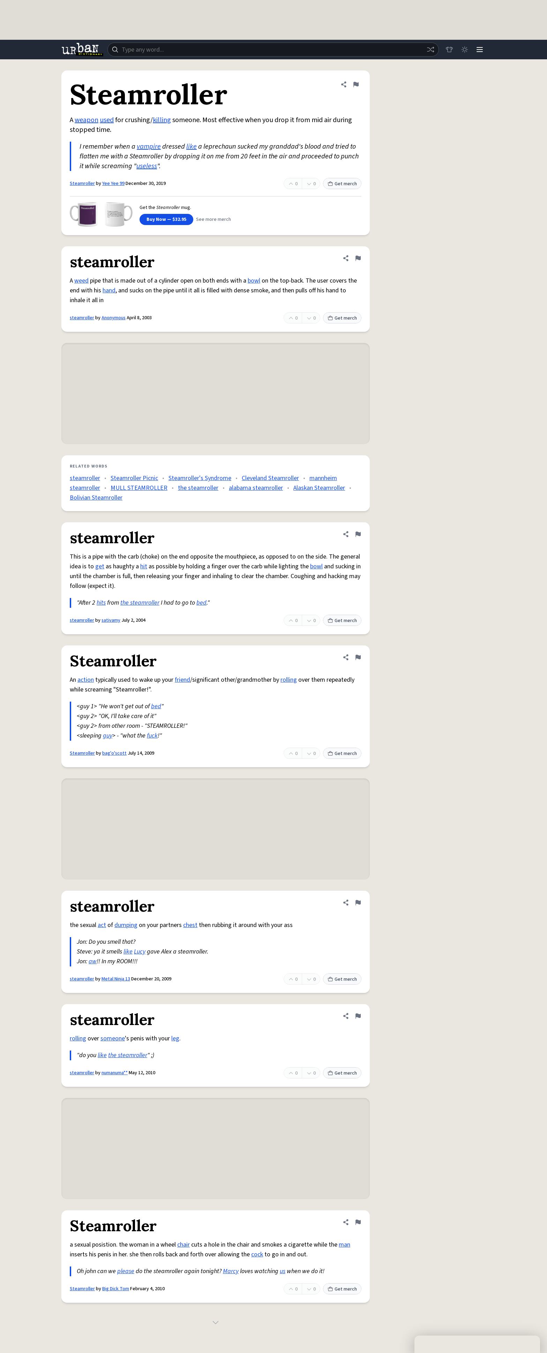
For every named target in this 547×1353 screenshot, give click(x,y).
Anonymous (114, 317)
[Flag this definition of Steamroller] (355, 84)
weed (81, 280)
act (102, 925)
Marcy (231, 1271)
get (99, 566)
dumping (125, 925)
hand (109, 290)
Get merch (342, 183)
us (282, 1271)
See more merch (213, 219)
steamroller (82, 317)
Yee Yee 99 (113, 183)
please (125, 1271)
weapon (86, 120)
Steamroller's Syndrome (199, 478)
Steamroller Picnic (134, 478)
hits (101, 602)
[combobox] (272, 50)
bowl (254, 280)
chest (190, 925)
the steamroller (198, 488)
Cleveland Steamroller (270, 478)
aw (93, 961)
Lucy (139, 951)
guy (107, 735)
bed (201, 602)
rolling (288, 679)
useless (146, 166)
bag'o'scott (114, 753)
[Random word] (430, 49)
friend (182, 679)
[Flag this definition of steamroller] (358, 258)
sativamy (111, 620)
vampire (149, 146)
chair (183, 1244)
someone (112, 1038)
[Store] (448, 49)
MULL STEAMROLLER (139, 488)
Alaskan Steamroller (319, 488)
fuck (152, 735)
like (191, 146)
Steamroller (82, 183)
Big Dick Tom (115, 1288)
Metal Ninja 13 (116, 978)
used (107, 120)
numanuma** (115, 1072)
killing (162, 120)
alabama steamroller (256, 488)
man (344, 1244)
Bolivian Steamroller (96, 497)
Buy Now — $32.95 (166, 219)
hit (143, 566)
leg (175, 1038)
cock (257, 1254)
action (85, 679)
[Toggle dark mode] (464, 49)
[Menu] (479, 49)
